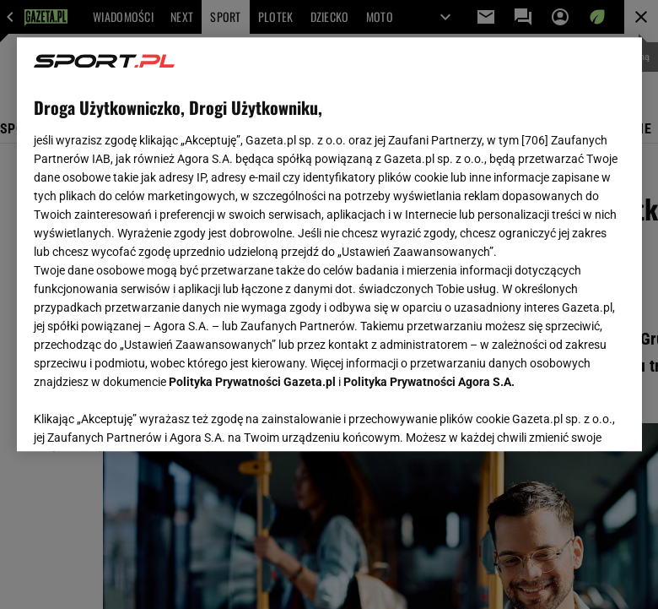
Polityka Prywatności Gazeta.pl (252, 382)
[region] (329, 244)
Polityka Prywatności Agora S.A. (429, 382)
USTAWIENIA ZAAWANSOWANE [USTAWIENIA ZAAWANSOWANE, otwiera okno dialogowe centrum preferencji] (144, 417)
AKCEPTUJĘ (567, 418)
